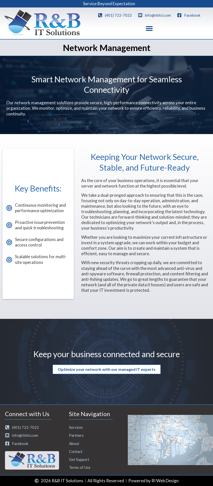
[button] (149, 28)
